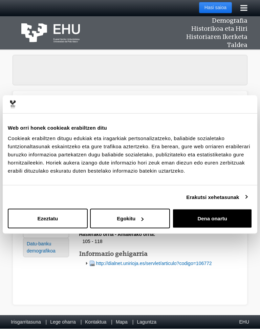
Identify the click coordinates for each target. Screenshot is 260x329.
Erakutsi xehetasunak (212, 197)
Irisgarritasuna (26, 322)
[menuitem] (46, 247)
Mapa (122, 322)
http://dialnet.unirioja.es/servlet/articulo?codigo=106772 (154, 263)
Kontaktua (95, 322)
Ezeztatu (47, 218)
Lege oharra (63, 322)
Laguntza (146, 322)
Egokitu (130, 218)
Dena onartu (212, 218)
